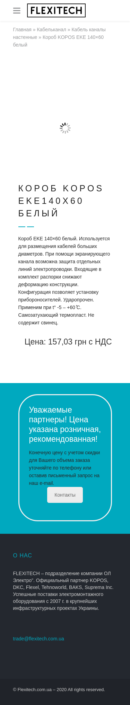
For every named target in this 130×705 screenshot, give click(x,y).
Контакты (64, 495)
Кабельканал (51, 29)
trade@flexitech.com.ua (38, 638)
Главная (22, 29)
